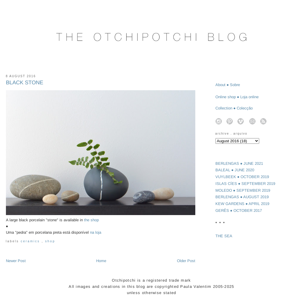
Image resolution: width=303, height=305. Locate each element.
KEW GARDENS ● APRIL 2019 (242, 203)
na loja (95, 232)
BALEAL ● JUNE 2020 (234, 170)
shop (50, 241)
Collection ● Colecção (234, 108)
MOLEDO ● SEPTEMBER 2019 (242, 190)
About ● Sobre (227, 85)
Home (101, 261)
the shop (91, 220)
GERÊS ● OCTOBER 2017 (238, 210)
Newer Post (16, 261)
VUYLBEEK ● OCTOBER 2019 (242, 177)
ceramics (31, 241)
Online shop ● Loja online (237, 97)
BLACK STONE (24, 82)
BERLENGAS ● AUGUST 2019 (242, 197)
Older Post (186, 261)
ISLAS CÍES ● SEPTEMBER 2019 (245, 183)
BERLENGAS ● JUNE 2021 (239, 163)
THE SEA (223, 236)
